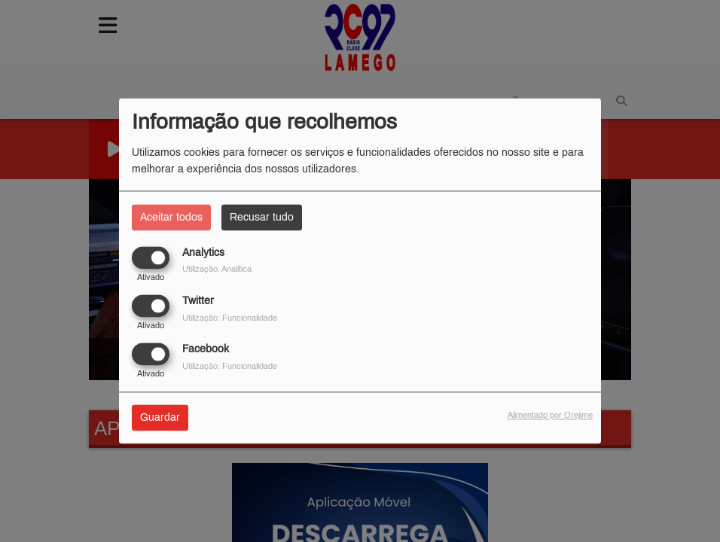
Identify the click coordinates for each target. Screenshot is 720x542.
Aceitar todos (171, 217)
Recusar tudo (262, 217)
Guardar (160, 418)
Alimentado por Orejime (550, 415)
